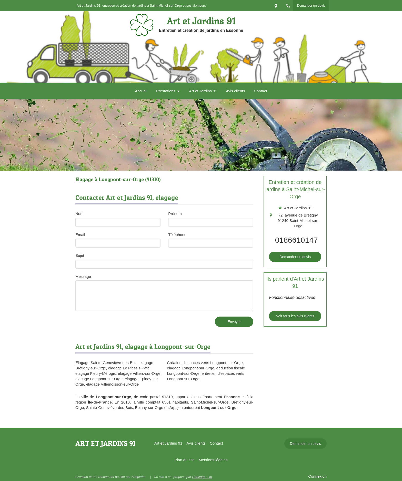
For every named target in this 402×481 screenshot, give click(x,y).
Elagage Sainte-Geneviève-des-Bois (106, 362)
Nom (79, 213)
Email (80, 234)
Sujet (79, 255)
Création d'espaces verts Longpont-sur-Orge (205, 362)
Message (83, 276)
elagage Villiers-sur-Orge (139, 373)
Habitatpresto (202, 477)
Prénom (175, 213)
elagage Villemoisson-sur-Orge (112, 384)
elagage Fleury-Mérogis (95, 373)
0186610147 (296, 240)
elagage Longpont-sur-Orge (99, 379)
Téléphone (177, 234)
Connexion (317, 476)
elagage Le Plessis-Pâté (129, 368)
